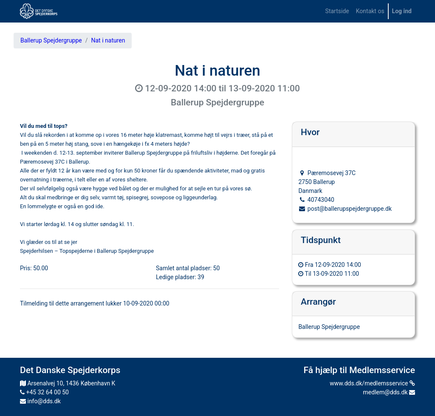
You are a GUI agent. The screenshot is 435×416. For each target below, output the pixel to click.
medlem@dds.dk (389, 392)
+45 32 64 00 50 (44, 392)
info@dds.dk (40, 401)
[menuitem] (337, 11)
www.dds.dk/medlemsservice (372, 383)
